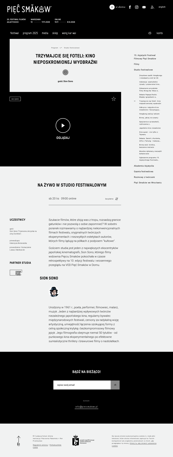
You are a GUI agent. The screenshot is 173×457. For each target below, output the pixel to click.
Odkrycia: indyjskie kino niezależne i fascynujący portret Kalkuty (149, 108)
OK (115, 384)
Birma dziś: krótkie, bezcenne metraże (147, 146)
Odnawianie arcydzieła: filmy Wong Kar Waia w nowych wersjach (148, 89)
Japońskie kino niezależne (150, 128)
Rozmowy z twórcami (144, 177)
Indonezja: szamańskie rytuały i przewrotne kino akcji (149, 83)
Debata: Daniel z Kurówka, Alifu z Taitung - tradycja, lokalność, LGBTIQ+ (149, 139)
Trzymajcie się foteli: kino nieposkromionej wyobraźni (150, 102)
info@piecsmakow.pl (86, 406)
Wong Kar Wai (69, 34)
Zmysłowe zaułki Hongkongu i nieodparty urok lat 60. (150, 76)
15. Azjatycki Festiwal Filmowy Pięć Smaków (145, 57)
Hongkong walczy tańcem (149, 114)
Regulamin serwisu (40, 445)
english (162, 7)
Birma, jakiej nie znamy (148, 118)
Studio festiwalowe (143, 70)
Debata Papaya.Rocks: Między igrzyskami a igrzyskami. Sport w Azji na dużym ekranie (150, 96)
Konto (160, 33)
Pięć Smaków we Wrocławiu (148, 182)
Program (54, 48)
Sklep (55, 34)
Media (45, 34)
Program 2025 (30, 34)
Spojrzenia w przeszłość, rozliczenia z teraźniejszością (149, 123)
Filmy (136, 64)
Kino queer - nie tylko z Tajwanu (148, 133)
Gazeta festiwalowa (143, 171)
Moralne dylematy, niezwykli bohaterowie (150, 152)
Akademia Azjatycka (144, 166)
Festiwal (14, 34)
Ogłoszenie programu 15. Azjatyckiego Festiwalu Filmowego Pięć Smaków (149, 159)
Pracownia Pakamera (49, 438)
